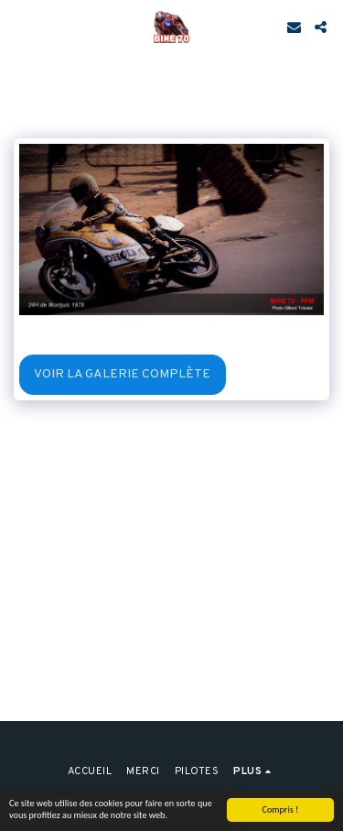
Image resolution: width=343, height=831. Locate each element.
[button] (20, 26)
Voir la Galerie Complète (122, 374)
